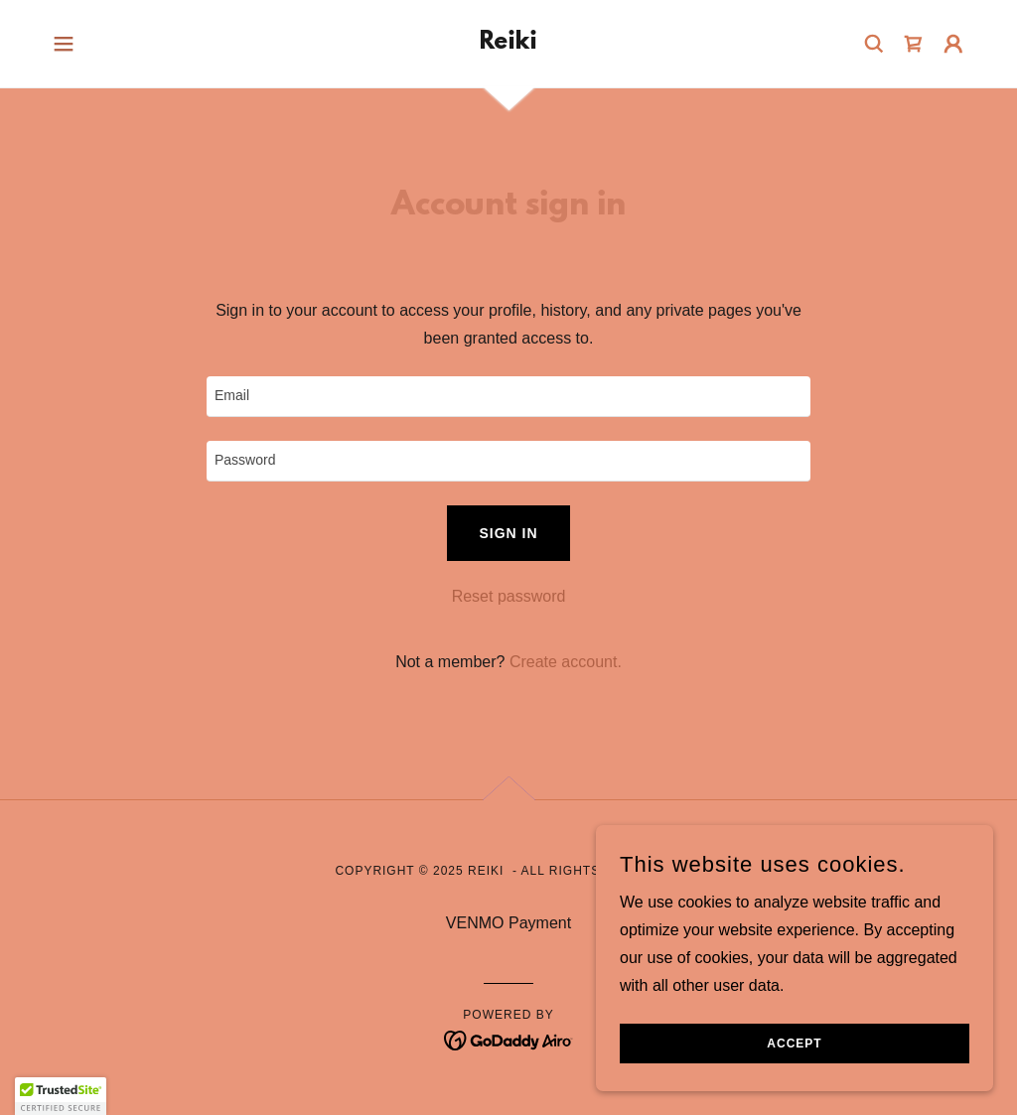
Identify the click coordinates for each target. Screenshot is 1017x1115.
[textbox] (508, 396)
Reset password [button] (509, 596)
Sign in (508, 533)
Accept (794, 1043)
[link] (508, 43)
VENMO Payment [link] (508, 922)
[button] (63, 44)
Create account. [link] (565, 661)
